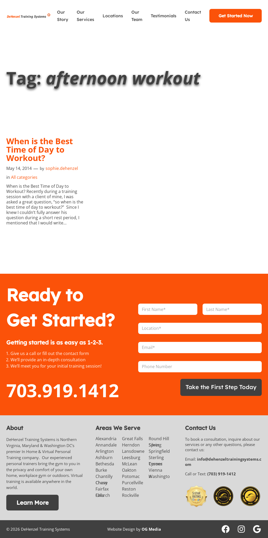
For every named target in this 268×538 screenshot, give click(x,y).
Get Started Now (236, 15)
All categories (24, 177)
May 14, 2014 (19, 168)
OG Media (151, 529)
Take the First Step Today (221, 386)
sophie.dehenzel (62, 168)
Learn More (32, 502)
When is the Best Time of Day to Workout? (39, 149)
